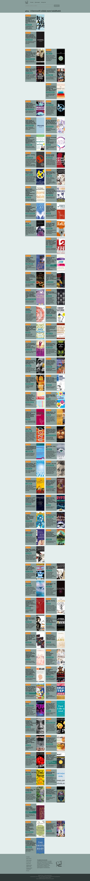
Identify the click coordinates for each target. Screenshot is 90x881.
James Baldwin (49, 157)
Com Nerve (48, 213)
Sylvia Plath (28, 225)
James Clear (28, 197)
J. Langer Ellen (29, 847)
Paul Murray (28, 774)
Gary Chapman (29, 349)
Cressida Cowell (49, 516)
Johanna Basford (29, 832)
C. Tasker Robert (29, 451)
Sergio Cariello (49, 75)
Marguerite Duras (49, 465)
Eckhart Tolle (29, 468)
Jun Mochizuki (29, 521)
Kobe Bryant (28, 365)
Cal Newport (49, 315)
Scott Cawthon (49, 486)
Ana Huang (48, 642)
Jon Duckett (28, 642)
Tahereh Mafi (48, 449)
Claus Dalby (28, 792)
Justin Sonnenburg (50, 92)
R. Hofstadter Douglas (51, 435)
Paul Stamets (49, 366)
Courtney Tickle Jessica (31, 299)
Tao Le (47, 693)
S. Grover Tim (48, 624)
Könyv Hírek (28, 858)
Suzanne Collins (49, 105)
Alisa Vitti (48, 144)
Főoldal (31, 2)
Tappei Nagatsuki (49, 126)
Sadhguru (28, 332)
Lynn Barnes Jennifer (50, 722)
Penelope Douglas (29, 705)
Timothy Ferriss (49, 195)
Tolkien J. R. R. (49, 53)
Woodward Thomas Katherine (50, 265)
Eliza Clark (28, 745)
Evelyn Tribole (29, 144)
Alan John (48, 505)
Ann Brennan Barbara (30, 213)
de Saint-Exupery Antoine (29, 812)
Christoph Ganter (29, 109)
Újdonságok (37, 2)
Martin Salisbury (49, 657)
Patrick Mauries (29, 39)
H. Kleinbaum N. (29, 483)
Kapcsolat (28, 863)
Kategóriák (43, 2)
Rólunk (27, 870)
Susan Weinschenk (29, 402)
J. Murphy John (49, 333)
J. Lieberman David (29, 676)
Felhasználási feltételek (29, 869)
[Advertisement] (55, 22)
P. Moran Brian (49, 246)
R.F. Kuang (48, 603)
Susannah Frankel (29, 125)
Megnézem (28, 15)
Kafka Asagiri (28, 553)
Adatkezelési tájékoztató (29, 866)
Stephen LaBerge (29, 263)
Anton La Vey (48, 586)
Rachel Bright (49, 228)
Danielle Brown (49, 744)
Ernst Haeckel (49, 347)
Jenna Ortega (28, 24)
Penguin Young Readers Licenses (30, 693)
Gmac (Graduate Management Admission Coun (50, 762)
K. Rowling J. (48, 539)
